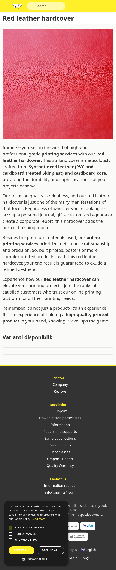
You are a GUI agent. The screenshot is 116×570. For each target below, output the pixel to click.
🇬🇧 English (88, 550)
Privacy (84, 558)
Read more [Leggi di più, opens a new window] (38, 519)
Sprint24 (17, 7)
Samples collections (58, 438)
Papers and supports (58, 431)
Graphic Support (58, 458)
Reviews (58, 391)
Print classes (58, 452)
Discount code (58, 445)
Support (58, 411)
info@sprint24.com (58, 492)
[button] (10, 527)
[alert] (36, 533)
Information (58, 424)
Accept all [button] (22, 550)
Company (58, 384)
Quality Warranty (58, 465)
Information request (58, 485)
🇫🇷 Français (69, 550)
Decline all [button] (50, 550)
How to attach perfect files (58, 418)
